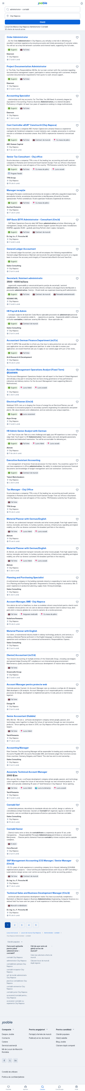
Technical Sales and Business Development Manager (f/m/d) (38, 893)
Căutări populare (15, 942)
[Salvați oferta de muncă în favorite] (77, 37)
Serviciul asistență (9, 1045)
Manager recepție (16, 190)
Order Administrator (17, 37)
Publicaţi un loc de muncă (39, 1038)
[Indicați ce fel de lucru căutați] (42, 9)
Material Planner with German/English (26, 519)
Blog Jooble (61, 1042)
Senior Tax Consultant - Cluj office (24, 157)
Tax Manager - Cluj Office (20, 489)
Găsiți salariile (61, 1038)
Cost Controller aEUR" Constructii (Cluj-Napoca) (32, 125)
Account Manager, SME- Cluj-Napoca (26, 601)
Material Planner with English (22, 631)
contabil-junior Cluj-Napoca (17, 992)
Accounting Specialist (18, 96)
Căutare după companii (65, 1045)
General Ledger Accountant (21, 249)
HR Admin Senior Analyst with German (27, 431)
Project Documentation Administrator (26, 66)
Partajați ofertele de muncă (40, 1034)
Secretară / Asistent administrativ (24, 278)
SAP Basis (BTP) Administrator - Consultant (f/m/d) (33, 219)
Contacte (6, 1038)
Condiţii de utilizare (9, 1072)
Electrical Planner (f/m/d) (20, 401)
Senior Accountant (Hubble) (21, 716)
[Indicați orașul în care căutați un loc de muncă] (42, 16)
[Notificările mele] (81, 3)
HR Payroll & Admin (16, 311)
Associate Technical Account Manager (27, 772)
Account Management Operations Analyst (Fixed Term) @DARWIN (35, 371)
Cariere (5, 1042)
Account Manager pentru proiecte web (27, 684)
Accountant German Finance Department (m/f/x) (32, 340)
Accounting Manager (18, 748)
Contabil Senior (15, 829)
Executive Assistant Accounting (23, 460)
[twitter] (10, 1060)
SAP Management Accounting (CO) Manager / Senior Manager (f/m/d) (39, 862)
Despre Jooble (8, 1034)
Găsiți (42, 22)
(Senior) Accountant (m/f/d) (21, 655)
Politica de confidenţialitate (13, 1077)
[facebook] (4, 1060)
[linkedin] (15, 1060)
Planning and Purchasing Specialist (25, 577)
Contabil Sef (13, 805)
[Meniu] (3, 3)
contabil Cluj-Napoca (14, 957)
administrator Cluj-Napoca (16, 961)
